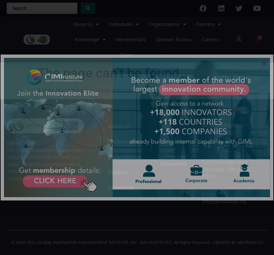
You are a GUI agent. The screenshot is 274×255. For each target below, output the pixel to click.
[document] (137, 127)
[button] (264, 63)
